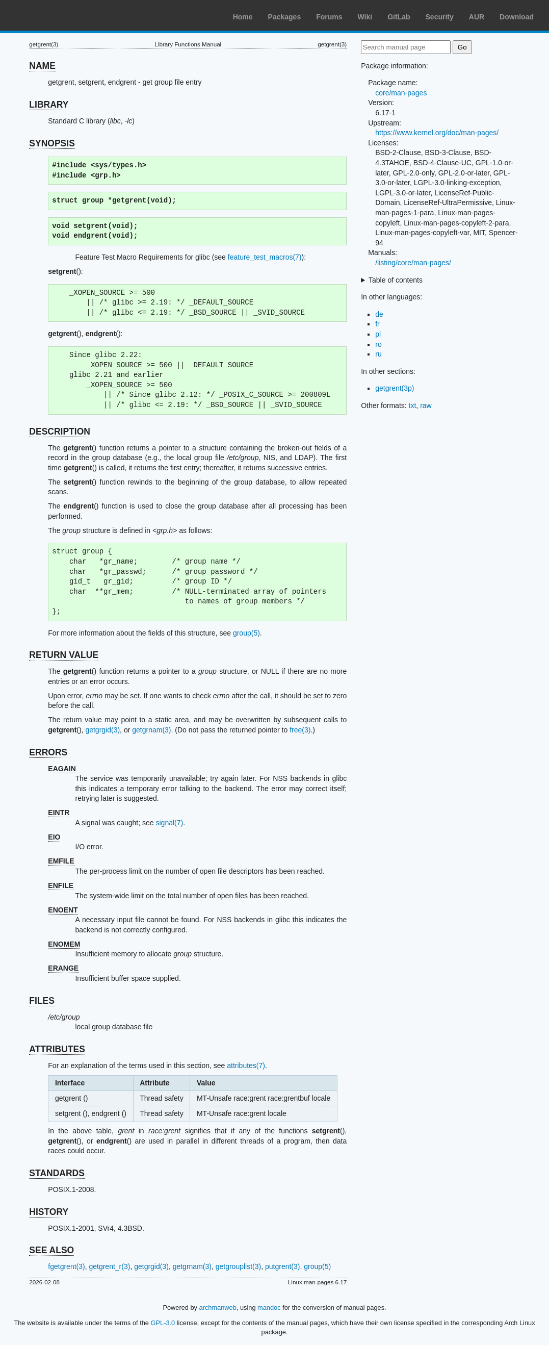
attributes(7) (246, 1065)
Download (517, 17)
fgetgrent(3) (66, 1266)
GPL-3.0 (163, 1323)
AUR (476, 17)
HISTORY (48, 1212)
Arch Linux (56, 15)
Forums (329, 17)
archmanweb (218, 1307)
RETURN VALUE (63, 655)
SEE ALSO (51, 1250)
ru (378, 354)
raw (426, 405)
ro (378, 344)
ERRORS (48, 752)
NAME (42, 66)
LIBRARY (48, 104)
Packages (284, 17)
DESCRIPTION (59, 431)
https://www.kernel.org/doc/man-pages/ (437, 133)
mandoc (269, 1307)
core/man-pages (401, 93)
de (379, 314)
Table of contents (396, 280)
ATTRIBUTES (57, 1049)
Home (243, 17)
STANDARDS (57, 1173)
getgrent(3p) (394, 388)
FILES (42, 1001)
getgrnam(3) (151, 730)
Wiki (365, 17)
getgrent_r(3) (109, 1266)
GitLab (398, 17)
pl (378, 334)
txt (412, 405)
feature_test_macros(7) (265, 257)
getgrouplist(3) (239, 1266)
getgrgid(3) (102, 730)
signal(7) (169, 823)
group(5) (246, 633)
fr (377, 324)
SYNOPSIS (51, 143)
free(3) (300, 730)
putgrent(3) (282, 1266)
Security (440, 17)
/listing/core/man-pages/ (413, 263)
